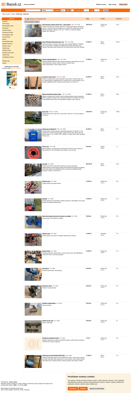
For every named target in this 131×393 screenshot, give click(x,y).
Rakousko (27, 390)
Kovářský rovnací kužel (49, 77)
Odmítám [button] (83, 388)
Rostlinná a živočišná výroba (50, 338)
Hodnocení (14, 383)
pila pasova (45, 268)
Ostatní (4, 63)
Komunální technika (7, 32)
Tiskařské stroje (6, 50)
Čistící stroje (5, 23)
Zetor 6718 (45, 111)
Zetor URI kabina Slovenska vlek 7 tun (53, 42)
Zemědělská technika (8, 57)
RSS (43, 383)
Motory (4, 39)
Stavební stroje (6, 46)
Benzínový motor (47, 286)
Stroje (12, 14)
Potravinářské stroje (7, 41)
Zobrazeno (119, 18)
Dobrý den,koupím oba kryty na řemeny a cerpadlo (56, 216)
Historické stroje (6, 30)
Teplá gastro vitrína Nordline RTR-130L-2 (53, 355)
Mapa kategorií (5, 388)
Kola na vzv (45, 146)
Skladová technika (7, 43)
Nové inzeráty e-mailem (32, 22)
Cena (87, 18)
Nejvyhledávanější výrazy (16, 388)
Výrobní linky (5, 55)
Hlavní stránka (6, 14)
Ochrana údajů (38, 383)
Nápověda (3, 383)
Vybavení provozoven (8, 52)
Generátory (5, 28)
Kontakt (20, 383)
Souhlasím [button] (72, 388)
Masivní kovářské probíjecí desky (51, 94)
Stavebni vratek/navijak (49, 303)
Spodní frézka (46, 251)
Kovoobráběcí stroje (7, 35)
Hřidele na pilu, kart (47, 320)
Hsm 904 (44, 164)
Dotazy (8, 383)
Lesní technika (6, 37)
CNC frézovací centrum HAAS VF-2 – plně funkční (56, 24)
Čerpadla (4, 21)
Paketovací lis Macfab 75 (49, 129)
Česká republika (8, 390)
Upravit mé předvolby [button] (97, 388)
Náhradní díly (5, 61)
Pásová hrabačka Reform (49, 59)
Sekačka (44, 198)
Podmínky (30, 383)
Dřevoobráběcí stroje (7, 26)
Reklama (24, 383)
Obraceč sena (46, 181)
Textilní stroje (5, 48)
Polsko (22, 390)
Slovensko (16, 390)
